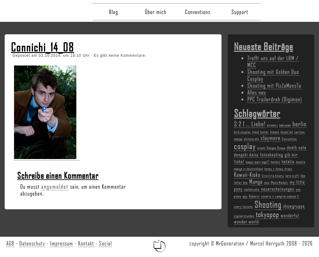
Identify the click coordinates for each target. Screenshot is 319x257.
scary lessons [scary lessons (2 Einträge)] (243, 206)
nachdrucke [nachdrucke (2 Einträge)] (251, 189)
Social (105, 243)
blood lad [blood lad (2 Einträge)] (287, 132)
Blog (113, 11)
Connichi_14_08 (42, 47)
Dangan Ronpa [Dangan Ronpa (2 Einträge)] (276, 148)
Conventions (197, 11)
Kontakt (86, 243)
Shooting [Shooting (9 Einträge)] (268, 204)
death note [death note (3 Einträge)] (297, 147)
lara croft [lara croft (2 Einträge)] (292, 175)
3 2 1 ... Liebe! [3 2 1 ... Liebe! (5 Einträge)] (249, 124)
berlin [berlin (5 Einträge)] (300, 124)
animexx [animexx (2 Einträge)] (272, 125)
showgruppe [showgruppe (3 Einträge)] (294, 206)
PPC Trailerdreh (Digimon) (274, 99)
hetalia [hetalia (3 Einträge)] (288, 161)
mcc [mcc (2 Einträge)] (266, 182)
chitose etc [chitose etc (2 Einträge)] (251, 139)
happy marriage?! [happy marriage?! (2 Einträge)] (257, 162)
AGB (10, 243)
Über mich (155, 11)
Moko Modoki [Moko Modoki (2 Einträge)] (279, 182)
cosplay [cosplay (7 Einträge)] (245, 146)
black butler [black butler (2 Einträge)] (260, 132)
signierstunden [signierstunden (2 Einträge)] (244, 216)
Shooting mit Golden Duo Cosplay (273, 75)
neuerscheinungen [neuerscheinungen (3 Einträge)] (277, 189)
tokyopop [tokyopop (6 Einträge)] (267, 214)
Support (239, 11)
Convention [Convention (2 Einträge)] (289, 139)
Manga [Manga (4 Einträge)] (256, 181)
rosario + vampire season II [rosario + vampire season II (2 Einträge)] (280, 196)
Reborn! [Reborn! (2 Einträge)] (254, 196)
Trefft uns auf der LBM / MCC (273, 61)
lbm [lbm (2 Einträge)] (303, 175)
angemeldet (55, 186)
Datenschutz (32, 243)
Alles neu (256, 92)
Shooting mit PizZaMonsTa (274, 85)
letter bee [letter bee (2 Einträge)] (241, 182)
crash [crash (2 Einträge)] (261, 148)
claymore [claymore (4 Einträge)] (270, 137)
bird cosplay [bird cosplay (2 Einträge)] (242, 132)
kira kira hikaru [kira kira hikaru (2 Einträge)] (273, 175)
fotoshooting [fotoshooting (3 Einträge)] (271, 154)
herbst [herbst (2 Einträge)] (275, 162)
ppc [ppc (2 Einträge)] (245, 196)
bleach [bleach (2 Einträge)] (274, 132)
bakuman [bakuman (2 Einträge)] (285, 125)
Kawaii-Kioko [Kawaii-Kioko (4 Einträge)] (247, 174)
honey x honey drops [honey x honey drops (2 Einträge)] (278, 169)
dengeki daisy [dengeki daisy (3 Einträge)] (246, 154)
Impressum (61, 243)
